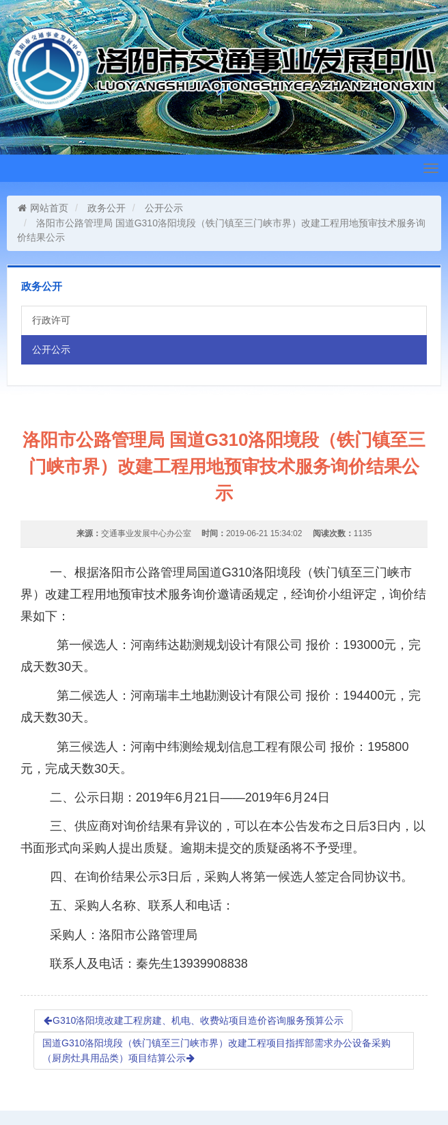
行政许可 (51, 320)
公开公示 (164, 207)
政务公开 (106, 207)
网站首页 (42, 207)
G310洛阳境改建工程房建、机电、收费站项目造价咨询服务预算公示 (193, 1020)
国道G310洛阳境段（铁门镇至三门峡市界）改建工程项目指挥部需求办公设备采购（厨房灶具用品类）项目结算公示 (216, 1050)
